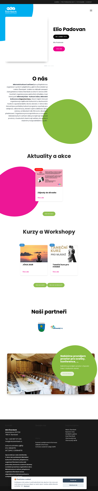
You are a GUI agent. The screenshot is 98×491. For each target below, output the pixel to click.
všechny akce (49, 218)
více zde (59, 49)
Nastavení (27, 486)
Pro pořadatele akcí (68, 2)
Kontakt (89, 2)
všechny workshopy (56, 289)
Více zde (41, 202)
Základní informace (41, 445)
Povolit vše (73, 480)
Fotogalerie (80, 2)
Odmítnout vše (73, 485)
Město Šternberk (70, 430)
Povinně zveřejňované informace (46, 443)
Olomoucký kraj (70, 438)
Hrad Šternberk (70, 436)
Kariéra (56, 2)
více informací (67, 374)
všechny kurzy (39, 289)
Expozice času (25, 99)
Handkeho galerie (71, 434)
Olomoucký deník (71, 440)
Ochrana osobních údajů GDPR (45, 447)
